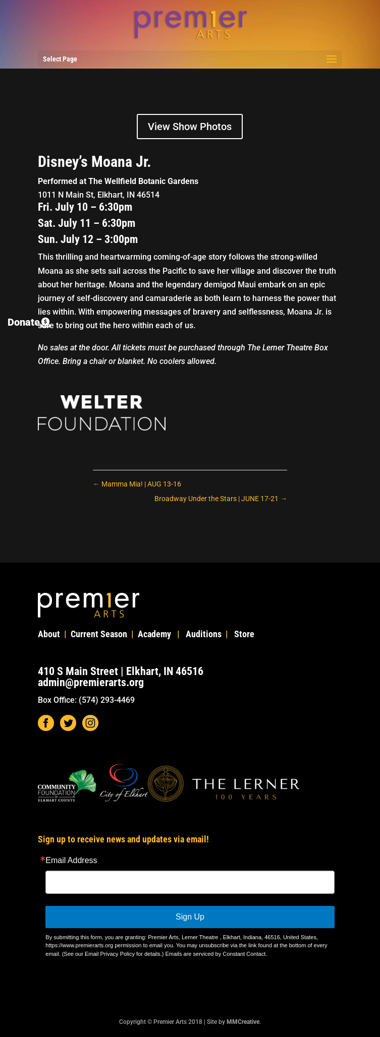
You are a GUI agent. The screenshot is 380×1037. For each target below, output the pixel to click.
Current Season (99, 634)
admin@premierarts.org (91, 682)
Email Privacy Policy (110, 954)
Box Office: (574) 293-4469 (86, 700)
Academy (154, 634)
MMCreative (243, 1021)
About (49, 634)
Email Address (71, 861)
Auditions (204, 634)
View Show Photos (190, 126)
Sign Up (190, 916)
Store (244, 634)
